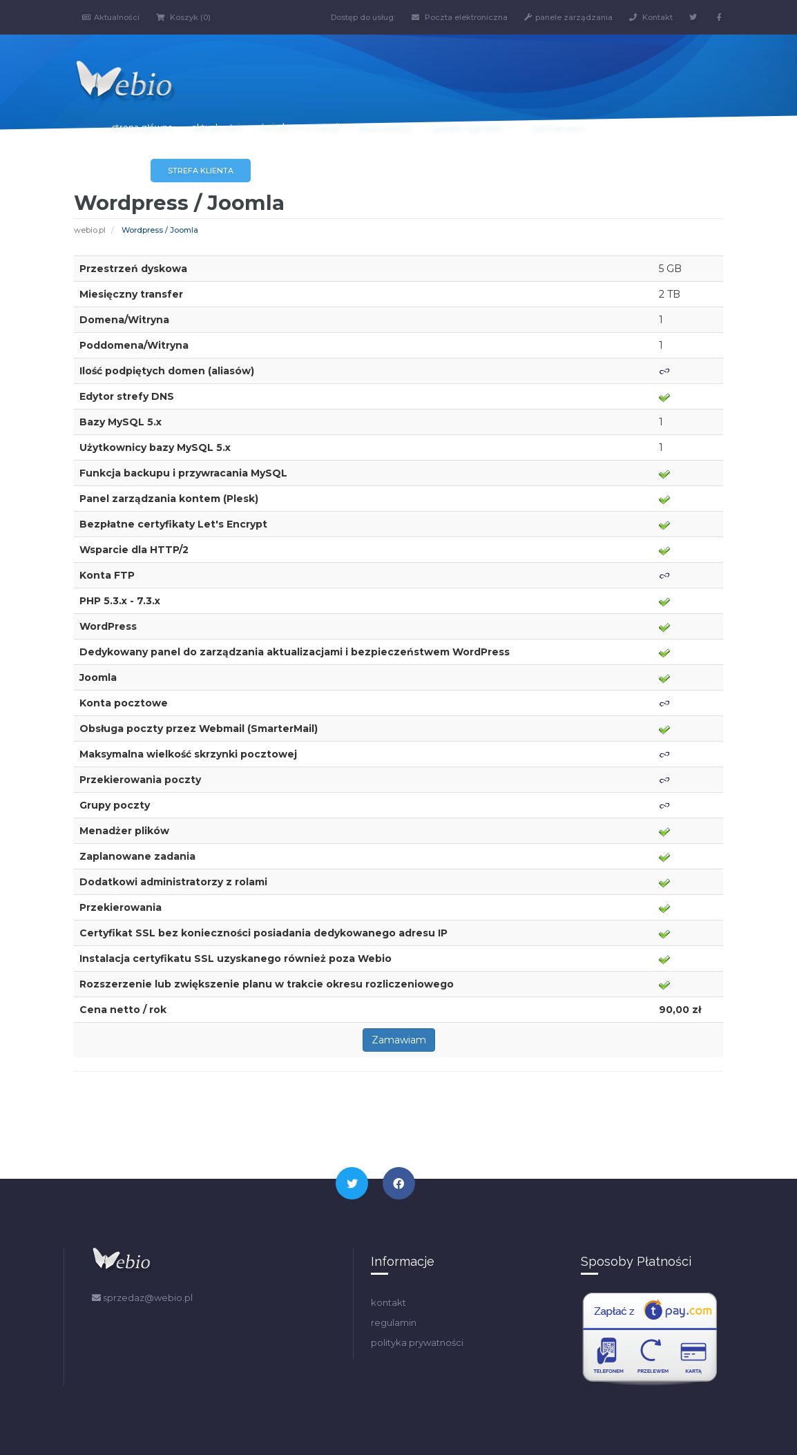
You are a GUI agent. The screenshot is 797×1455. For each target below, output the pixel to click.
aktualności (216, 127)
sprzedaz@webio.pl (142, 1297)
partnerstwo (558, 127)
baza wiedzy (385, 127)
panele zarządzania (568, 17)
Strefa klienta (200, 170)
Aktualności (111, 17)
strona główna (142, 127)
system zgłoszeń (471, 127)
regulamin (393, 1322)
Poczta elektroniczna (460, 17)
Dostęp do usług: (363, 17)
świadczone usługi (299, 127)
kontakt (388, 1302)
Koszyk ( (183, 17)
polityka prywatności (417, 1342)
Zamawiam (399, 1040)
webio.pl (90, 230)
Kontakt (651, 17)
